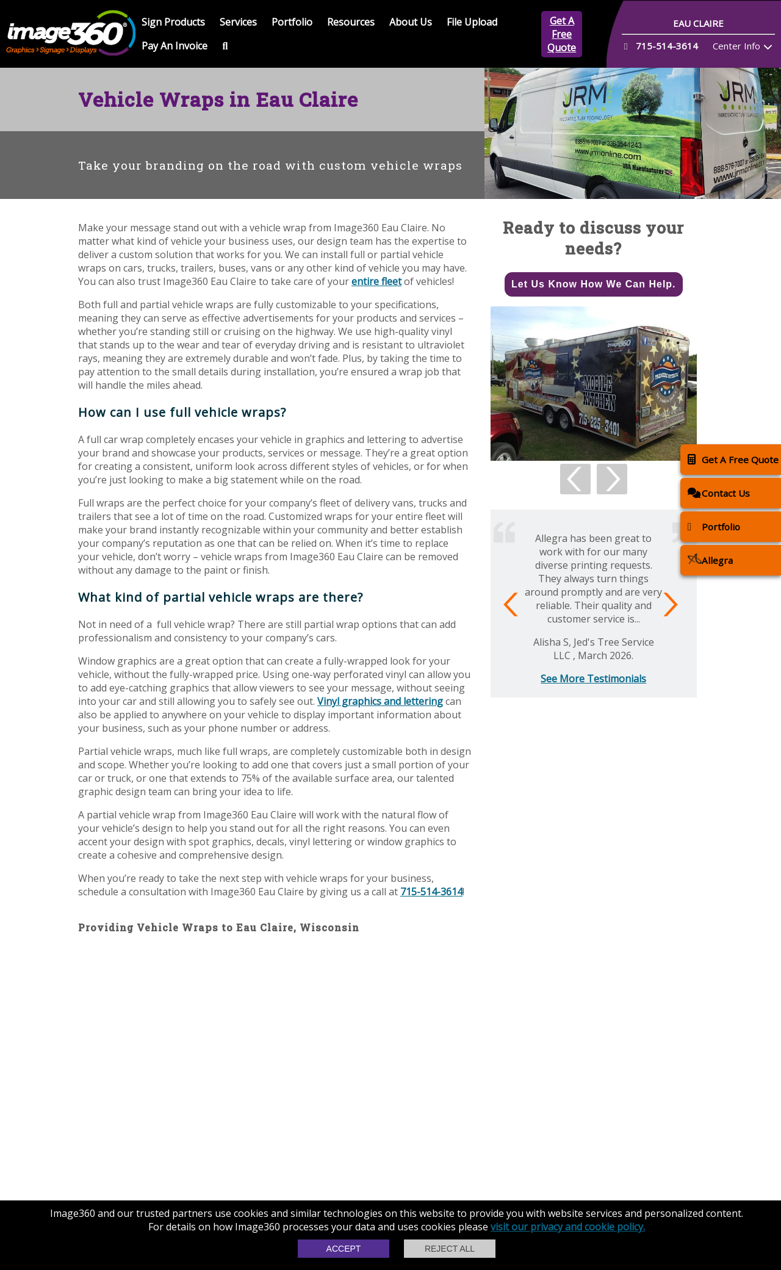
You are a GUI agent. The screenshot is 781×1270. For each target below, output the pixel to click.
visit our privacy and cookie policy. (568, 1226)
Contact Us (719, 493)
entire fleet (376, 281)
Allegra (710, 560)
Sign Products (173, 22)
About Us (410, 22)
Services (238, 22)
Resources (351, 22)
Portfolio (292, 22)
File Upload (472, 22)
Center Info (736, 46)
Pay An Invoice (174, 45)
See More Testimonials (593, 678)
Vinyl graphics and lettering (380, 701)
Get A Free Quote (561, 34)
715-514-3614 (431, 891)
